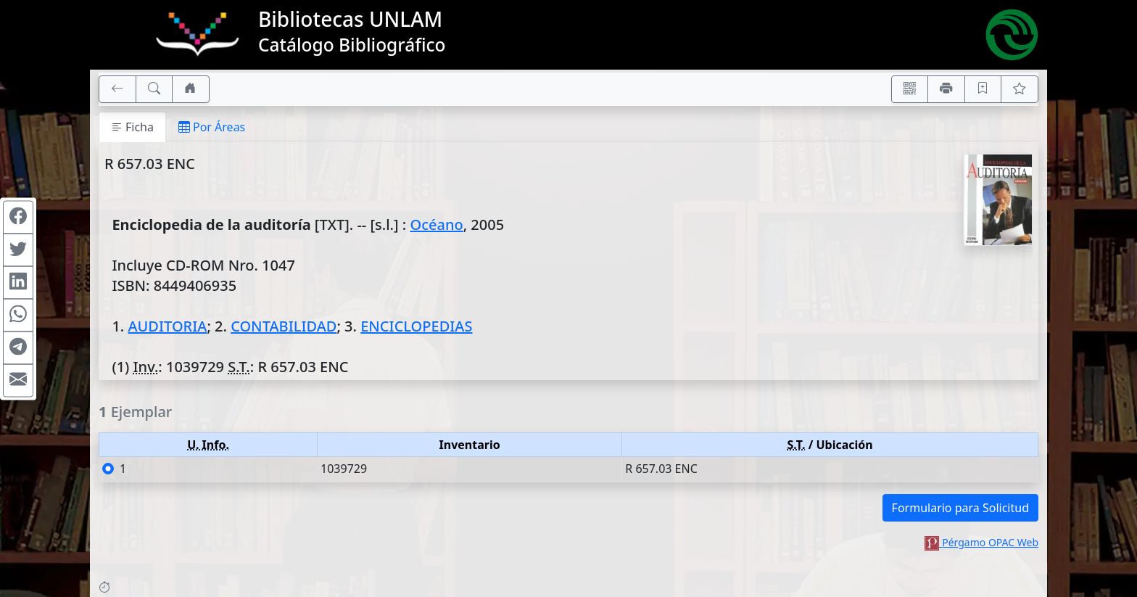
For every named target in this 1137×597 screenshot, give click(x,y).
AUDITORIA (167, 326)
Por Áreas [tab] (211, 127)
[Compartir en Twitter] (18, 249)
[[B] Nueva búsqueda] (154, 89)
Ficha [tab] (132, 127)
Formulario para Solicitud (960, 508)
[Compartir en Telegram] (18, 347)
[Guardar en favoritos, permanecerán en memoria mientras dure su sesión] (983, 89)
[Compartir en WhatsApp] (18, 315)
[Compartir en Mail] (18, 380)
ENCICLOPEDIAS (416, 326)
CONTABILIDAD (283, 326)
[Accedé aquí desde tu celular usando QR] (910, 89)
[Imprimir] (946, 89)
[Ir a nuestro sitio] (191, 89)
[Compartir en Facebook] (18, 217)
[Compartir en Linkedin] (18, 282)
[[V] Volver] (117, 89)
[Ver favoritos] (1019, 89)
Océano (436, 224)
